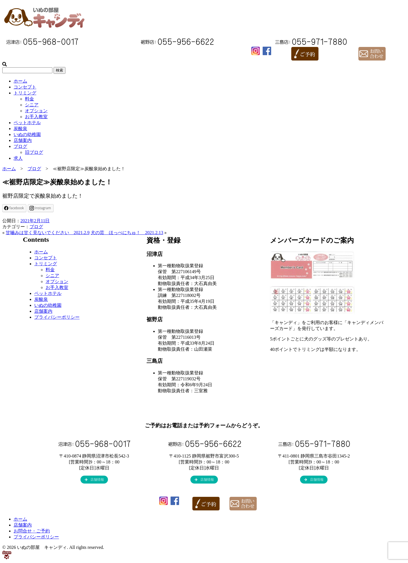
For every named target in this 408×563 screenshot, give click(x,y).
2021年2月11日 (35, 220)
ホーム (20, 81)
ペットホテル (27, 122)
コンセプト (25, 87)
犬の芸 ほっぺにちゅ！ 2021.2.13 (127, 232)
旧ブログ (34, 152)
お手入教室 (36, 116)
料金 (29, 98)
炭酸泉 (20, 128)
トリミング (25, 92)
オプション (36, 110)
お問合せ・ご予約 (32, 531)
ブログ (20, 146)
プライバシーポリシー (57, 317)
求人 (18, 158)
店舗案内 (23, 140)
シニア (32, 104)
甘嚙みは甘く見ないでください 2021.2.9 (48, 232)
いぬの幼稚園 (27, 134)
